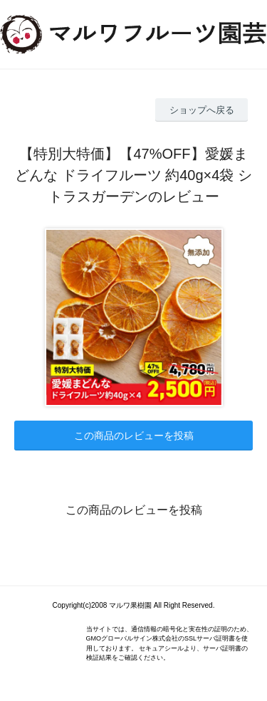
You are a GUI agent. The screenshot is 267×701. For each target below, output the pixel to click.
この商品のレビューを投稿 (134, 435)
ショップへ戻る (201, 110)
